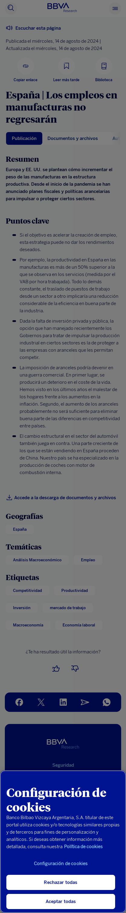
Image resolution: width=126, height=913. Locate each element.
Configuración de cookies (61, 863)
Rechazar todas (60, 882)
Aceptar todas (61, 901)
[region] (63, 841)
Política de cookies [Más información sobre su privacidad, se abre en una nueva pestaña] (83, 846)
